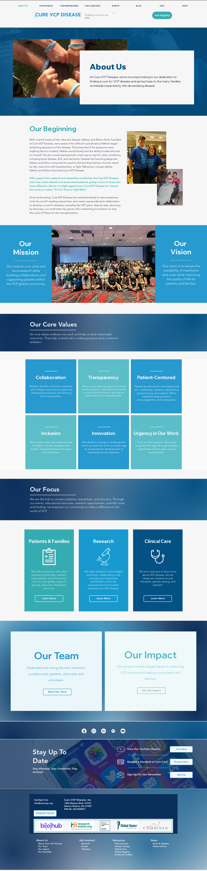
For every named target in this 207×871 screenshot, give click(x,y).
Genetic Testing (121, 846)
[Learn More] (49, 598)
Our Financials (44, 851)
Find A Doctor (120, 843)
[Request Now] (181, 762)
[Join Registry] (162, 15)
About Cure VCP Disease (49, 843)
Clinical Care (119, 849)
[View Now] (181, 749)
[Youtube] (122, 731)
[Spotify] (113, 731)
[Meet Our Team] (57, 692)
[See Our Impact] (151, 690)
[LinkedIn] (103, 731)
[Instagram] (93, 731)
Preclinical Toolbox (123, 854)
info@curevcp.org (43, 803)
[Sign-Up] (181, 775)
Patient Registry (122, 851)
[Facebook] (84, 731)
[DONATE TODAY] (45, 813)
